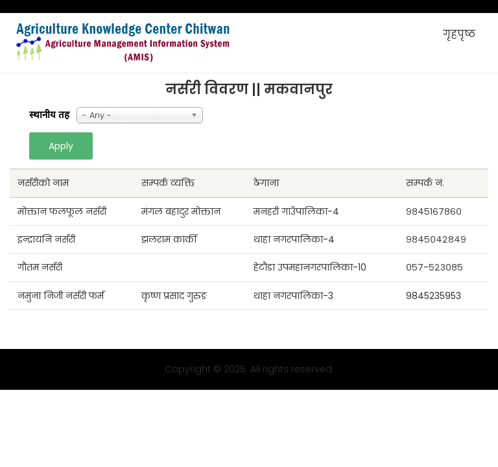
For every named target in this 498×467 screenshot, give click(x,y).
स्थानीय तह (49, 115)
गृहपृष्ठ (459, 34)
